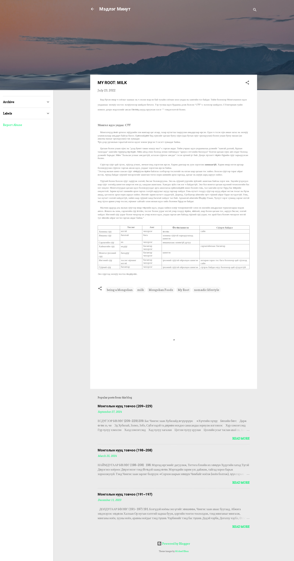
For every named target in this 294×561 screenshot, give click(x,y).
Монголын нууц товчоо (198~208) (125, 450)
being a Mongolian (120, 290)
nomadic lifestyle (206, 290)
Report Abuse (12, 125)
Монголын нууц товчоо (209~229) (125, 406)
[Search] (255, 10)
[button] (247, 83)
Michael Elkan (182, 551)
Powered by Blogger (173, 543)
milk (140, 290)
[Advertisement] (173, 45)
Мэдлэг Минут (114, 9)
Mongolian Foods (161, 290)
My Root (183, 290)
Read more (241, 438)
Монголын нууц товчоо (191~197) (125, 494)
